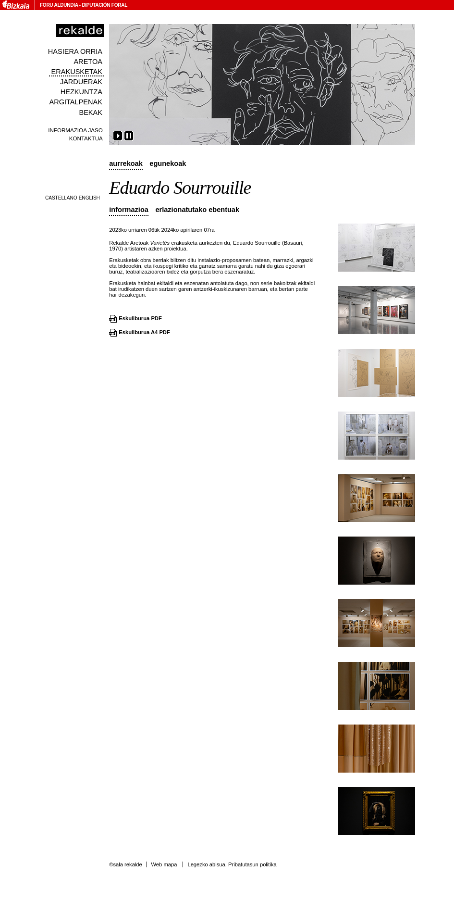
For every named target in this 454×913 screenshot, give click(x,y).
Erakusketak (76, 71)
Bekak (90, 112)
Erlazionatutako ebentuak (197, 209)
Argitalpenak (75, 102)
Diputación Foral (104, 5)
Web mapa (164, 864)
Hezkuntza (81, 92)
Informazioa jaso (75, 130)
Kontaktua (86, 138)
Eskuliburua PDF (140, 318)
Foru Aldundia (59, 5)
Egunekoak (167, 163)
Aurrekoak (126, 163)
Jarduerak (81, 82)
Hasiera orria (75, 51)
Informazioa (128, 209)
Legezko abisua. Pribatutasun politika (231, 864)
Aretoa (88, 61)
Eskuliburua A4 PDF (144, 332)
